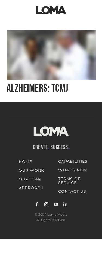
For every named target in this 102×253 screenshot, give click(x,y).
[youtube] (56, 204)
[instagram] (46, 204)
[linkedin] (65, 204)
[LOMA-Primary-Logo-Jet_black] (51, 6)
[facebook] (37, 204)
